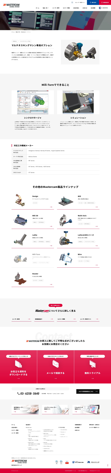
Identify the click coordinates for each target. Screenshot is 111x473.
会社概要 (93, 8)
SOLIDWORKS (64, 429)
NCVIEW (62, 434)
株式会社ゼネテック (94, 470)
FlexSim (62, 432)
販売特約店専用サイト (70, 470)
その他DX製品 (61, 427)
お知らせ (85, 8)
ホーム (37, 8)
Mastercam (23, 32)
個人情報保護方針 (83, 470)
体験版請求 (105, 2)
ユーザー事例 (55, 8)
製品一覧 (45, 8)
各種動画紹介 (38, 319)
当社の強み (76, 8)
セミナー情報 (66, 8)
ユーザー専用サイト (80, 2)
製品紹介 (28, 424)
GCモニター (63, 436)
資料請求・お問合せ (94, 424)
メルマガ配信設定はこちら (86, 391)
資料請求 (93, 2)
